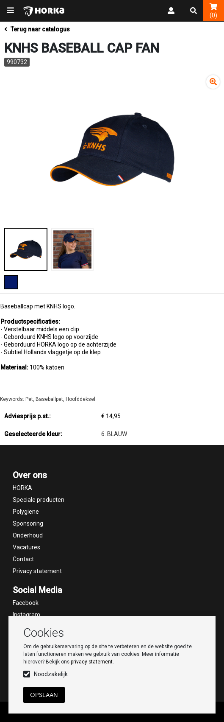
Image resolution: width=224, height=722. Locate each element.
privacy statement (92, 662)
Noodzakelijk (51, 674)
